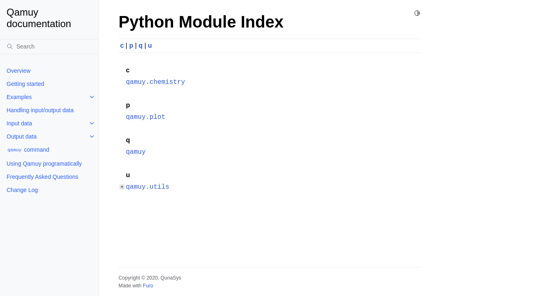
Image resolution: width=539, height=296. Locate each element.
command (28, 149)
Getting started (25, 84)
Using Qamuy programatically (44, 163)
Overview (18, 70)
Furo (148, 286)
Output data (22, 136)
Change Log (22, 190)
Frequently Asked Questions (42, 176)
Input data (19, 123)
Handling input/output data (40, 110)
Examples (19, 97)
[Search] (49, 46)
